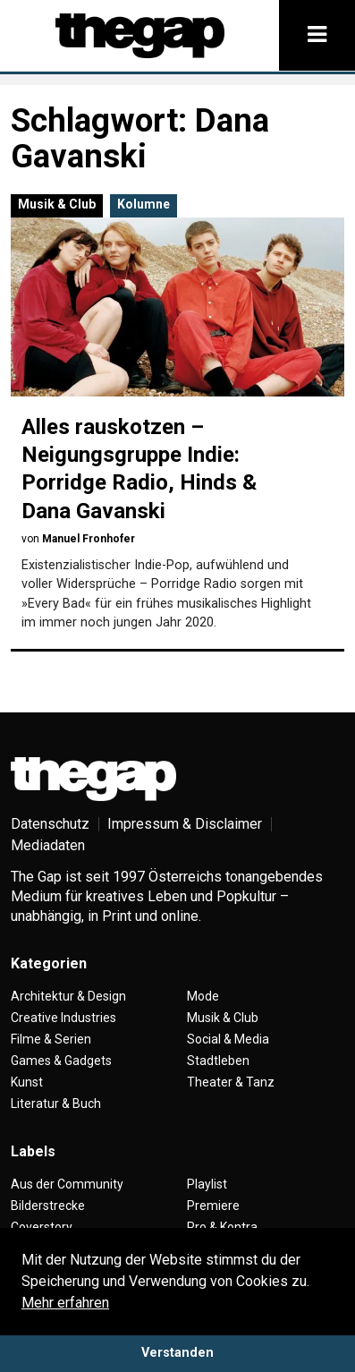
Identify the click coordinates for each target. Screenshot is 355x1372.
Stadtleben (218, 1060)
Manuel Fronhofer (88, 539)
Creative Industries (63, 1017)
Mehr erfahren (65, 1302)
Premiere (213, 1205)
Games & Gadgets (61, 1060)
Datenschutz (50, 823)
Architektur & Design (68, 996)
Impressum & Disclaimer (184, 823)
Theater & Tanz (231, 1082)
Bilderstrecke (48, 1205)
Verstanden (177, 1352)
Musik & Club (57, 204)
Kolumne (143, 204)
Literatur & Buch (56, 1103)
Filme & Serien (51, 1039)
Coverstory (41, 1227)
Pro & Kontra (222, 1227)
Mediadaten (48, 845)
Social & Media (228, 1039)
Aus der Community (67, 1184)
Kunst (27, 1082)
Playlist (207, 1184)
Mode (203, 996)
